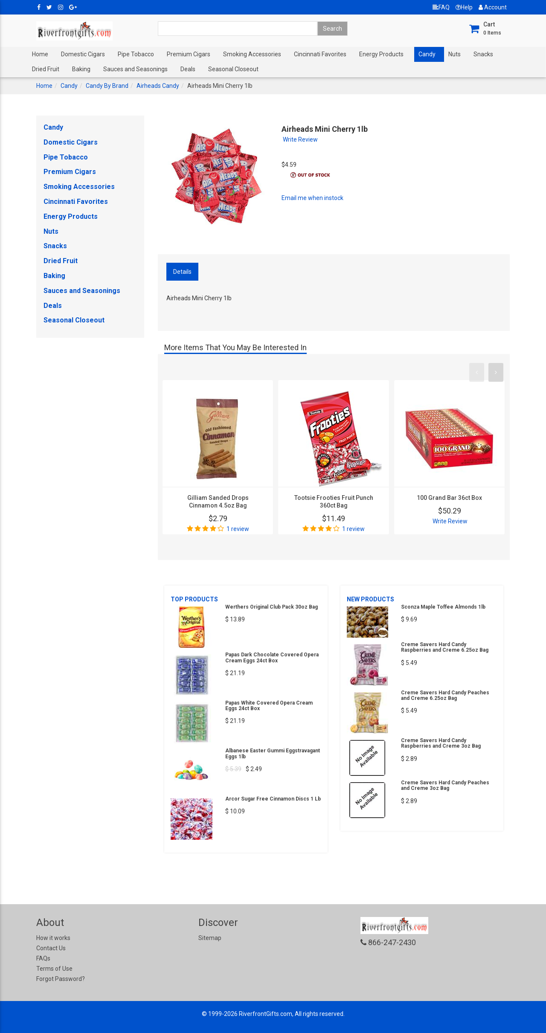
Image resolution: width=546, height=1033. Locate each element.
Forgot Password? (60, 978)
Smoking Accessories (252, 54)
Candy (427, 54)
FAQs (43, 958)
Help (464, 7)
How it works (53, 937)
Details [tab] (182, 271)
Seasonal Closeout (233, 69)
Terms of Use (54, 968)
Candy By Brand (107, 85)
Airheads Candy (157, 85)
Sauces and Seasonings (135, 69)
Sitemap (209, 937)
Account (493, 7)
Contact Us (51, 948)
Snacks (483, 54)
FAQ (441, 7)
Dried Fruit (45, 69)
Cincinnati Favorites (320, 54)
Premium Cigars (188, 54)
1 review (238, 528)
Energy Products (381, 54)
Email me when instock (312, 197)
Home (40, 54)
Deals (187, 69)
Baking (81, 69)
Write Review (300, 139)
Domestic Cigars (83, 54)
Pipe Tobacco (136, 54)
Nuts (454, 54)
